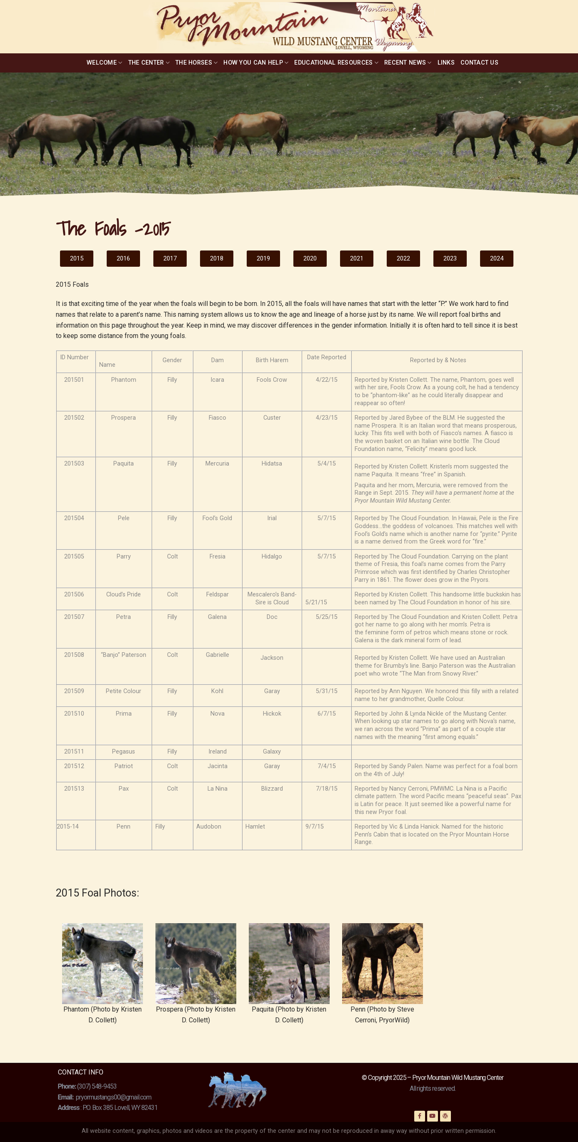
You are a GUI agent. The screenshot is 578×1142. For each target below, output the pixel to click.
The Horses (196, 63)
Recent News (408, 63)
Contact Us (479, 62)
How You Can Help (255, 63)
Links (446, 62)
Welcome (105, 63)
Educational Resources (336, 63)
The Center (149, 63)
